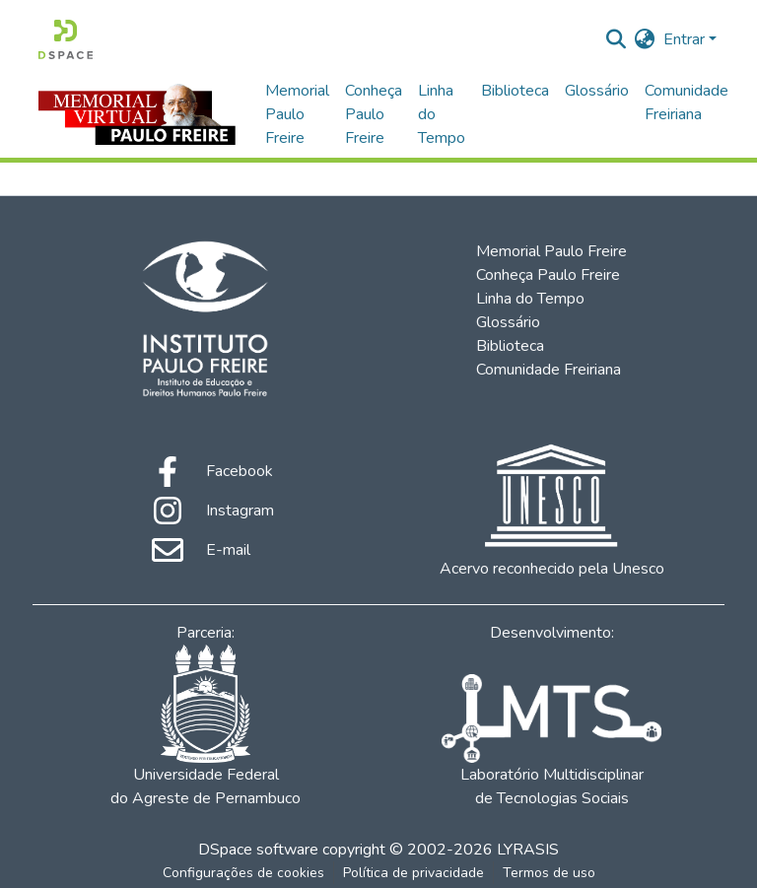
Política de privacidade (413, 872)
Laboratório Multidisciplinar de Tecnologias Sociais (551, 741)
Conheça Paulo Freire (373, 114)
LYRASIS (528, 849)
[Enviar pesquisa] (616, 39)
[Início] (65, 39)
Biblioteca (515, 91)
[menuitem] (645, 39)
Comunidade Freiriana (686, 102)
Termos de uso (549, 872)
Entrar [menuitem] (684, 39)
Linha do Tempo (441, 114)
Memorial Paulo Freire (297, 114)
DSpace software (258, 849)
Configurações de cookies (243, 872)
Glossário (597, 91)
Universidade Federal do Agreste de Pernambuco (205, 727)
